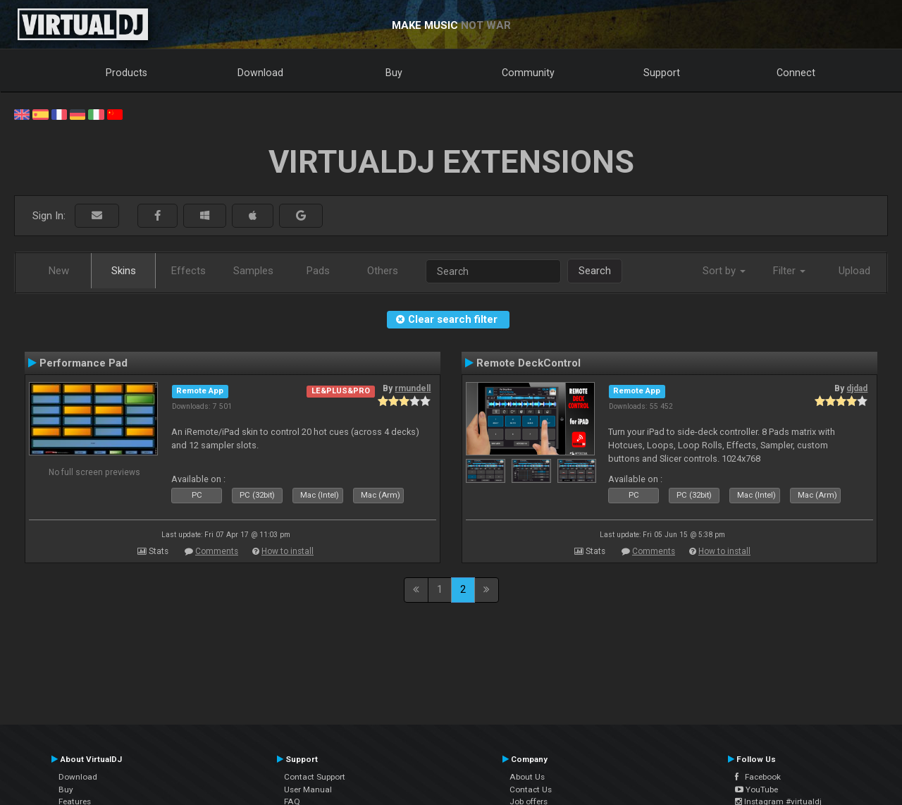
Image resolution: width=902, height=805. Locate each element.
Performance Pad (83, 363)
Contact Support (314, 777)
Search (595, 270)
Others (382, 270)
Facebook (758, 777)
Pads (318, 270)
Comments (216, 551)
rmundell (413, 388)
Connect (796, 72)
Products (126, 72)
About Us (527, 777)
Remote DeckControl (528, 363)
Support (661, 72)
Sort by (724, 270)
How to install (287, 551)
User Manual (308, 789)
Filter (789, 270)
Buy (393, 72)
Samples (253, 270)
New (59, 270)
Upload (854, 270)
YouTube (756, 789)
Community (528, 72)
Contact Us (530, 789)
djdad (856, 388)
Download (260, 72)
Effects (188, 270)
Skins (123, 270)
